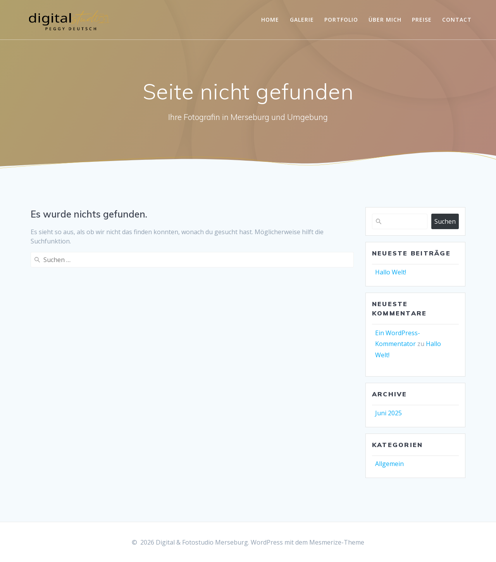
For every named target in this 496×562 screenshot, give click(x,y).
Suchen (445, 221)
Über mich (385, 19)
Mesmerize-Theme (336, 542)
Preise (422, 19)
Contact (457, 19)
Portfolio (341, 19)
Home (270, 19)
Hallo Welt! (390, 272)
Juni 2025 (388, 413)
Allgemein (389, 463)
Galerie (302, 19)
